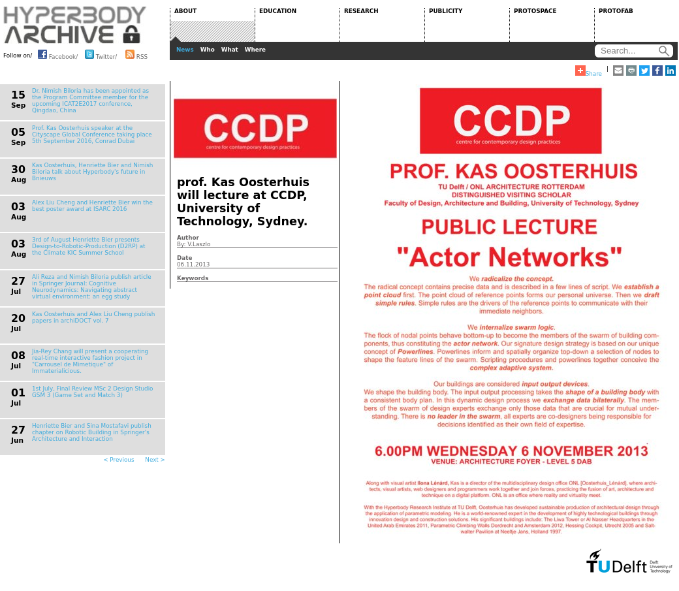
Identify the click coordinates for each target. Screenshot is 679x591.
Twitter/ (101, 54)
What (229, 49)
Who (207, 49)
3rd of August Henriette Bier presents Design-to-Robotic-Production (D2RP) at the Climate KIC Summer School (89, 246)
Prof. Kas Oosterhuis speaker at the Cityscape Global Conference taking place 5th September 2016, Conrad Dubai (92, 134)
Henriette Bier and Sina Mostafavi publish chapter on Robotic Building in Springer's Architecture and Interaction (91, 432)
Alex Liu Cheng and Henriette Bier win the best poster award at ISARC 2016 (92, 205)
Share (588, 71)
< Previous (118, 459)
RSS (136, 54)
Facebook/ (58, 54)
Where (255, 49)
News (185, 49)
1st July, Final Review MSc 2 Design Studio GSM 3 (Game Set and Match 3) (92, 391)
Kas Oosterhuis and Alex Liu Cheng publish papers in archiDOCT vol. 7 (93, 317)
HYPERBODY (75, 25)
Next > (155, 459)
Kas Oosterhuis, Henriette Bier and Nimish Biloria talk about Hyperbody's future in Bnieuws (92, 172)
